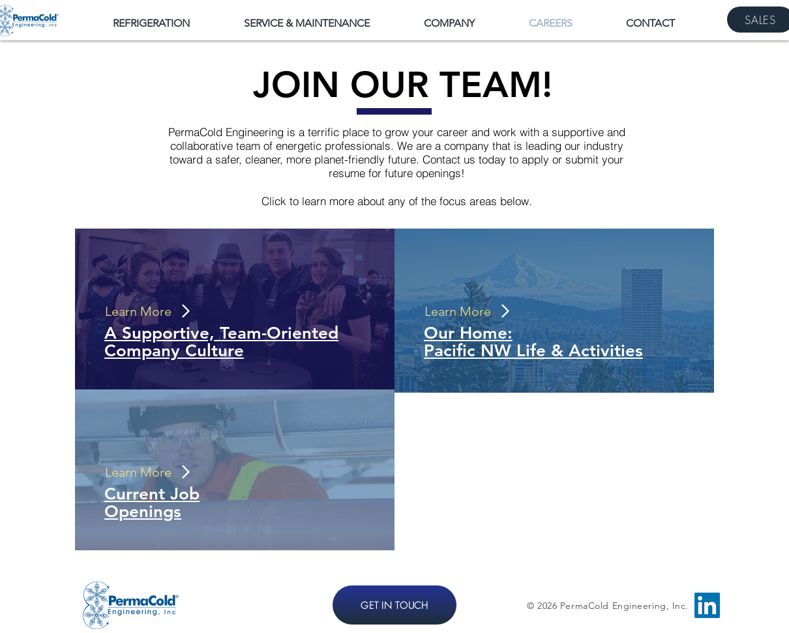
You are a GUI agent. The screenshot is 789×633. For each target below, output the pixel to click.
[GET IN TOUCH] (394, 605)
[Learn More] (146, 311)
